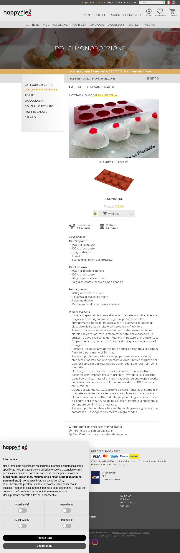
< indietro (151, 78)
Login (110, 2)
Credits (146, 532)
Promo (150, 24)
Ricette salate (35, 111)
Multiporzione (55, 24)
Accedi (149, 15)
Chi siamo (125, 498)
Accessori (116, 24)
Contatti (124, 505)
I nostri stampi (128, 502)
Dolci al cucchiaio (38, 106)
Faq (135, 2)
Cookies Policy (120, 532)
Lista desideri (159, 15)
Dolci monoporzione (40, 89)
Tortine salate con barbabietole (93, 430)
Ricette (103, 14)
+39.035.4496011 (97, 2)
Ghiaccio (97, 24)
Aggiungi (114, 213)
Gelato (30, 117)
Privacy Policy (135, 532)
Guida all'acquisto (123, 2)
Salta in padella (105, 94)
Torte (29, 95)
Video (138, 14)
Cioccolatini (34, 100)
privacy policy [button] (30, 469)
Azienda (127, 14)
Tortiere (31, 24)
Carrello (172, 15)
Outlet (134, 24)
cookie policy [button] (56, 480)
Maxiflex (78, 24)
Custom (114, 14)
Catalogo (90, 14)
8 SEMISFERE (114, 198)
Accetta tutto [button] (44, 537)
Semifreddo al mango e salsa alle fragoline (100, 434)
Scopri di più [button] (44, 545)
